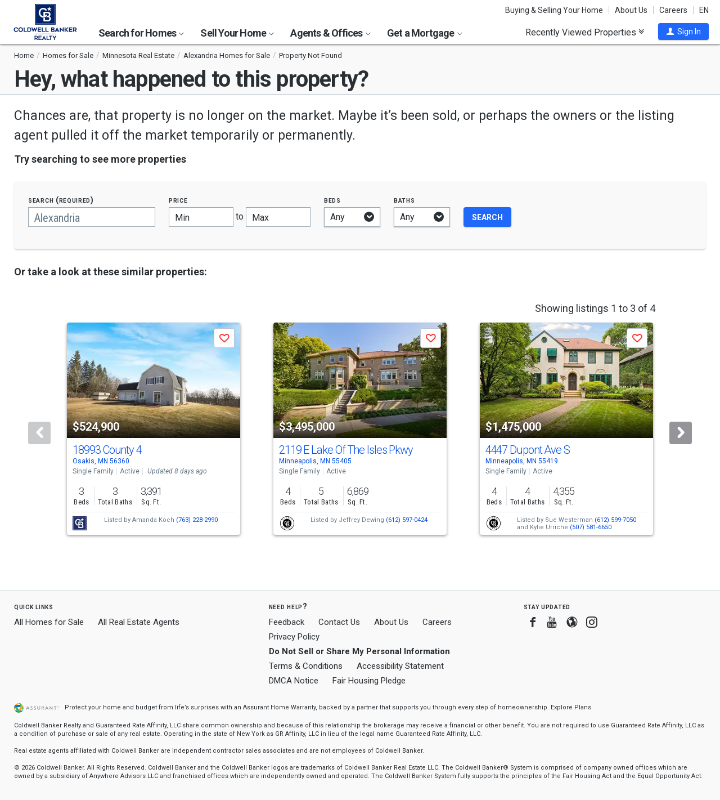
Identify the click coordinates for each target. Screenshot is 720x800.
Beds (332, 200)
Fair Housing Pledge (369, 681)
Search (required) (61, 200)
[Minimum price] (201, 217)
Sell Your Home (237, 33)
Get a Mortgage (424, 33)
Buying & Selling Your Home (554, 10)
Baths (404, 200)
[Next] (680, 433)
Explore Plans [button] (571, 707)
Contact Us (339, 622)
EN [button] (704, 10)
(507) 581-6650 (590, 527)
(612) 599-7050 (615, 520)
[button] (683, 31)
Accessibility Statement (400, 666)
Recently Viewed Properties (584, 32)
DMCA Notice (293, 681)
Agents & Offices (330, 33)
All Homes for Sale (49, 622)
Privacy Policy (294, 637)
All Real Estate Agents (138, 622)
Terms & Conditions (306, 666)
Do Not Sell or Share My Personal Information (359, 651)
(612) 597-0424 (407, 520)
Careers (673, 10)
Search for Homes (141, 33)
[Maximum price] (278, 217)
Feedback (286, 622)
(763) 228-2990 (197, 520)
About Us (631, 10)
